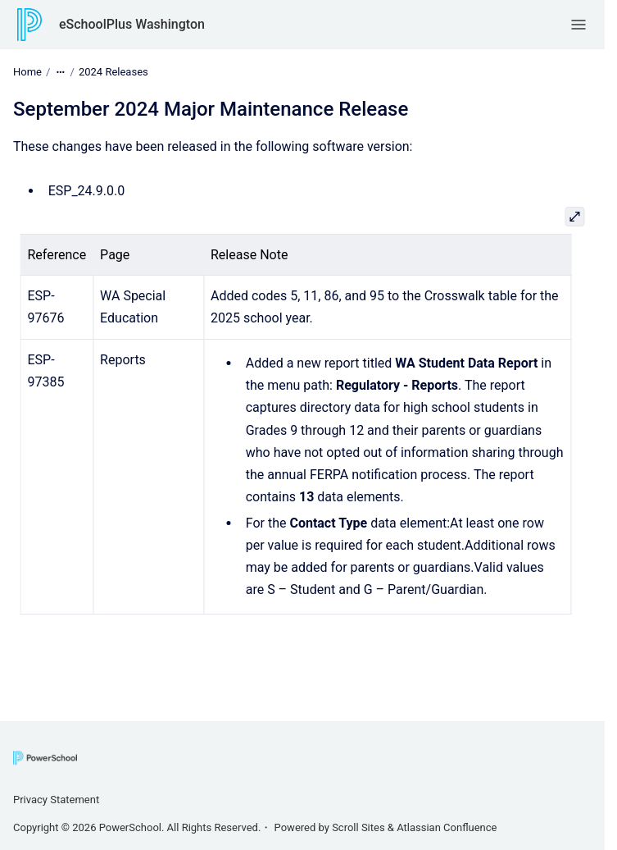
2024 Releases (113, 72)
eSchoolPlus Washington (132, 24)
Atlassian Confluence (447, 827)
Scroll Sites (358, 827)
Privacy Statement (56, 799)
